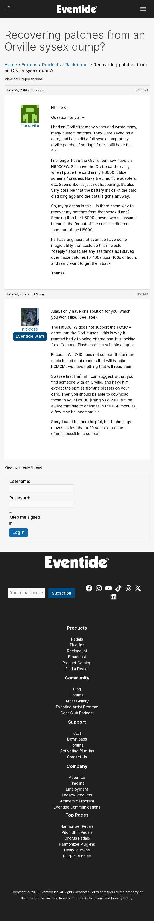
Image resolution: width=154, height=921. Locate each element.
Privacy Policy (121, 898)
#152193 (142, 294)
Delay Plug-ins (77, 850)
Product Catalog (77, 663)
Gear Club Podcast (77, 713)
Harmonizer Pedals (77, 826)
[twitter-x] (139, 588)
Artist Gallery (77, 701)
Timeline (77, 783)
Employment (77, 789)
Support (77, 722)
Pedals (77, 639)
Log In (18, 532)
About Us (77, 777)
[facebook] (90, 588)
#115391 (142, 90)
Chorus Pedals (77, 838)
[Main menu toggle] (143, 9)
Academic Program (77, 801)
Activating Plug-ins (77, 751)
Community (77, 678)
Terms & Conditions (89, 898)
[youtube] (109, 588)
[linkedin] (114, 596)
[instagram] (99, 588)
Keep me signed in (24, 520)
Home (10, 64)
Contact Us (77, 757)
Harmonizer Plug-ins (77, 844)
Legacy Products (77, 795)
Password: (19, 498)
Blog (77, 689)
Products (51, 64)
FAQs (77, 733)
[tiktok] (119, 588)
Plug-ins (77, 645)
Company (77, 766)
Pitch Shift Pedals (77, 832)
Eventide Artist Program (77, 707)
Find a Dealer (77, 669)
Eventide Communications (77, 807)
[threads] (129, 588)
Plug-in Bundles (77, 856)
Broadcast (77, 657)
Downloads (77, 739)
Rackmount (77, 64)
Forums (29, 64)
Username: (19, 481)
